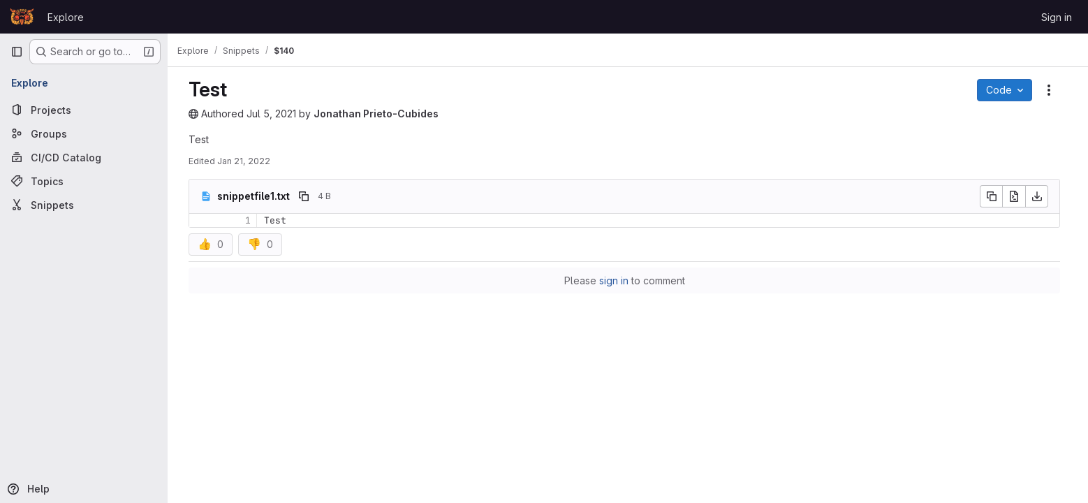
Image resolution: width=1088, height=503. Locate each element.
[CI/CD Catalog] (84, 157)
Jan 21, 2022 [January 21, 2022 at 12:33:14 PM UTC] (247, 161)
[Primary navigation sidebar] (17, 52)
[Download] (1040, 196)
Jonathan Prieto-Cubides (379, 113)
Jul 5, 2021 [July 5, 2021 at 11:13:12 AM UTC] (275, 113)
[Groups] (84, 133)
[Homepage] (22, 17)
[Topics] (84, 181)
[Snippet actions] (1052, 90)
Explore (65, 17)
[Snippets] (84, 205)
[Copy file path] (307, 196)
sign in (617, 280)
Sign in (1056, 17)
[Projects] (84, 110)
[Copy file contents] (994, 196)
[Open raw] (1017, 196)
